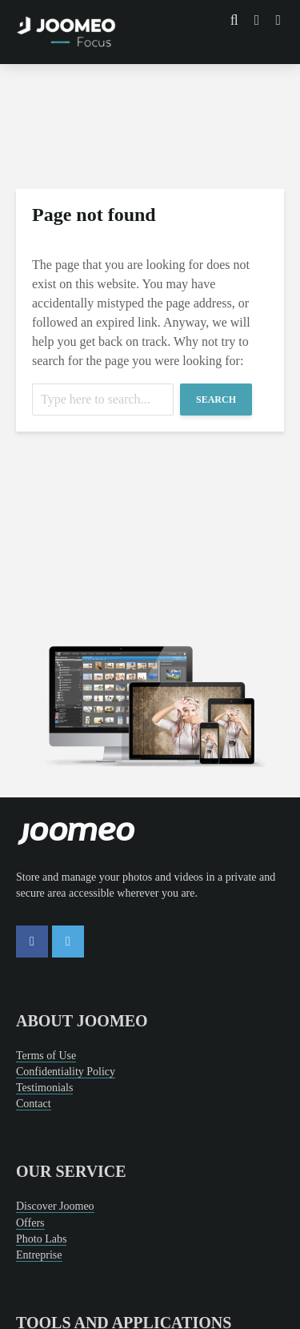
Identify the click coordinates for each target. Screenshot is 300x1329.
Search (216, 399)
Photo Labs (41, 1239)
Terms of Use (46, 1056)
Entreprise (39, 1255)
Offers (30, 1223)
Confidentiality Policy (65, 1072)
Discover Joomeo (55, 1206)
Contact (33, 1104)
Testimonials (44, 1088)
